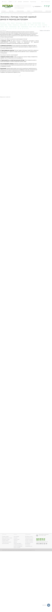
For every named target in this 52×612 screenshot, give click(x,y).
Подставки (39, 26)
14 (24, 28)
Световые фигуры (13, 26)
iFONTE (32, 24)
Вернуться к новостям (5, 97)
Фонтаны (29, 23)
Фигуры (10, 24)
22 (48, 26)
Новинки (13, 23)
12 (46, 26)
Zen (28, 24)
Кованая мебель (23, 24)
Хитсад (24, 23)
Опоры (6, 26)
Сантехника (44, 24)
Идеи (19, 26)
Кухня (36, 24)
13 (22, 28)
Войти (42, 1)
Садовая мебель (3, 24)
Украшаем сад (16, 24)
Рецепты (2, 26)
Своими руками (19, 23)
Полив (39, 24)
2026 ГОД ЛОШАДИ (36, 23)
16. (20, 28)
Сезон (44, 26)
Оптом (34, 26)
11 (18, 28)
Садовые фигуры (24, 26)
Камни (43, 23)
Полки (30, 26)
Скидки (8, 23)
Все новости (2, 23)
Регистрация (47, 1)
